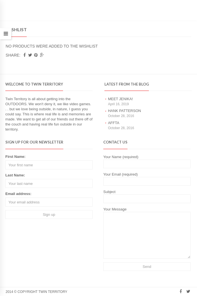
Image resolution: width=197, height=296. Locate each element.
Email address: (18, 194)
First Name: (15, 156)
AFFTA (113, 123)
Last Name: (15, 175)
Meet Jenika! (120, 99)
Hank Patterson (124, 111)
